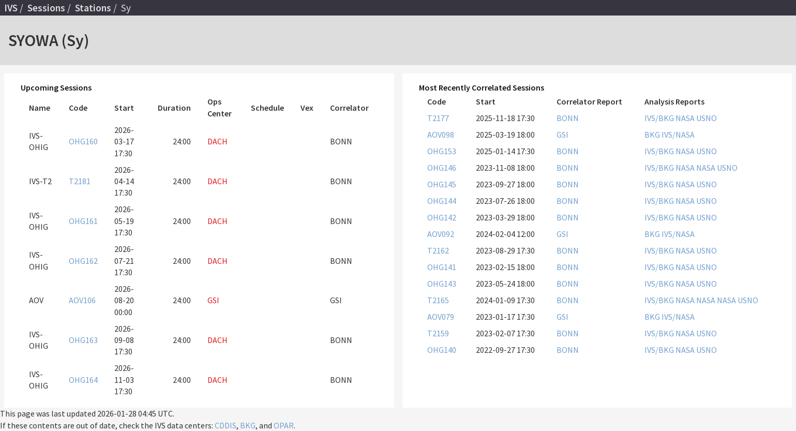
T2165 (438, 300)
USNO (706, 118)
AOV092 (440, 234)
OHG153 (441, 151)
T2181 (80, 181)
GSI (562, 134)
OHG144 (441, 201)
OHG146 (441, 167)
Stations (93, 8)
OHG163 (83, 340)
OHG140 (441, 350)
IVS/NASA (678, 134)
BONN (568, 118)
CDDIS (225, 425)
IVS (11, 8)
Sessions (46, 8)
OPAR (284, 425)
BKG (653, 134)
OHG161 (83, 221)
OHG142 (441, 217)
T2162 (438, 250)
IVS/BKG (659, 118)
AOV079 (440, 316)
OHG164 (83, 380)
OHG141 (441, 267)
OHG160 (83, 141)
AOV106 (82, 300)
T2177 (438, 118)
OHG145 (441, 184)
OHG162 (83, 261)
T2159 (438, 333)
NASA (685, 118)
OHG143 (441, 283)
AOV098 (440, 134)
